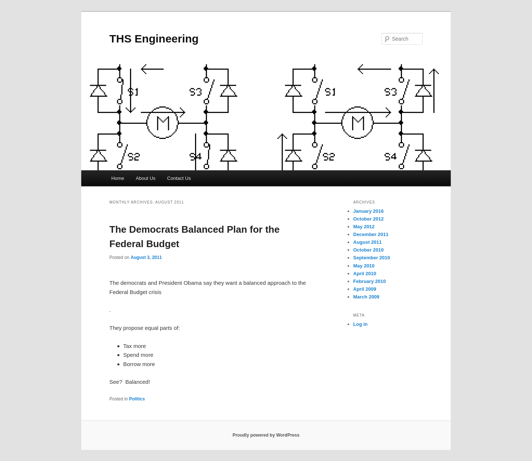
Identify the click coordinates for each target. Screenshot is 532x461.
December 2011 (370, 234)
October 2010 (368, 250)
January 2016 (368, 211)
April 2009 (364, 289)
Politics (137, 399)
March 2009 (366, 297)
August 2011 (367, 242)
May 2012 (364, 226)
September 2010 (371, 257)
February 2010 (369, 281)
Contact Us (179, 178)
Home (117, 178)
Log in (360, 324)
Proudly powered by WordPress (265, 435)
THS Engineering (154, 39)
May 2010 (364, 266)
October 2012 (368, 219)
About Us (145, 178)
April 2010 (364, 273)
